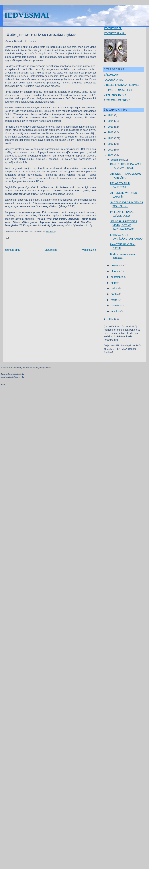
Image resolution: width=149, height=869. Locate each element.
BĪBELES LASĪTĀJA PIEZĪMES (121, 84)
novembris (117, 265)
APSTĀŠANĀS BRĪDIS (117, 100)
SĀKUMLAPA (111, 74)
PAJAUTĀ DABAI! (114, 79)
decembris (117, 159)
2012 (111, 132)
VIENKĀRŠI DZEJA (115, 95)
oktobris (116, 271)
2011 (111, 138)
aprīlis (114, 294)
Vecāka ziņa (89, 249)
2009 (111, 149)
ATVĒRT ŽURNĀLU (115, 33)
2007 (111, 319)
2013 (111, 126)
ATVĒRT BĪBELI (113, 28)
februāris (116, 305)
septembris (117, 276)
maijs (114, 288)
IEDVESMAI (26, 15)
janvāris (115, 311)
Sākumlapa (51, 249)
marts (114, 299)
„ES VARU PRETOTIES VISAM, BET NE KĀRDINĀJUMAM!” (123, 225)
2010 (111, 143)
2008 (111, 155)
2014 (111, 120)
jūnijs (114, 282)
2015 (111, 115)
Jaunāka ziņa (12, 249)
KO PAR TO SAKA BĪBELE (119, 90)
